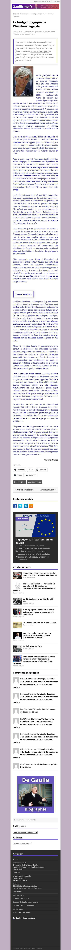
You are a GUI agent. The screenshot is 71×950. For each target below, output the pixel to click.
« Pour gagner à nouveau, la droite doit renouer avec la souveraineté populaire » (38, 611)
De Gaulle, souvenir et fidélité (24, 905)
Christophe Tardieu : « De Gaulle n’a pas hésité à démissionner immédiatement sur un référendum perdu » (34, 587)
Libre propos (18, 909)
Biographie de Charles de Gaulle (25, 865)
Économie (17, 34)
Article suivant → (48, 489)
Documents (17, 891)
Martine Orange (51, 460)
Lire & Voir (17, 872)
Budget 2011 (19, 482)
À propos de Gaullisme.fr (43, 1)
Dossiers (16, 884)
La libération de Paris (32, 646)
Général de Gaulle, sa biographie (25, 902)
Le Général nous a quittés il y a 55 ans (38, 600)
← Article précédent (23, 489)
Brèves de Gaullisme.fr (21, 912)
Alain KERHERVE (44, 32)
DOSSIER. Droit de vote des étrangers (27, 888)
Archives (57, 1)
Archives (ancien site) (21, 898)
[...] (48, 557)
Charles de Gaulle (20, 863)
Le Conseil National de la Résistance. (39, 622)
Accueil (15, 859)
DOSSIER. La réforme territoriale (25, 886)
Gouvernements (19, 878)
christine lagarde (34, 482)
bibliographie (18, 869)
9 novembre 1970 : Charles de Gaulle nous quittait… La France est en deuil (40, 574)
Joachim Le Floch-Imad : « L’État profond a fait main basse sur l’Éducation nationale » (37, 635)
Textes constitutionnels (22, 876)
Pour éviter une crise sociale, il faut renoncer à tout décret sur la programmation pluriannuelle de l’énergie (34, 660)
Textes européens (20, 880)
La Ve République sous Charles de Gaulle (28, 867)
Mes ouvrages (18, 895)
